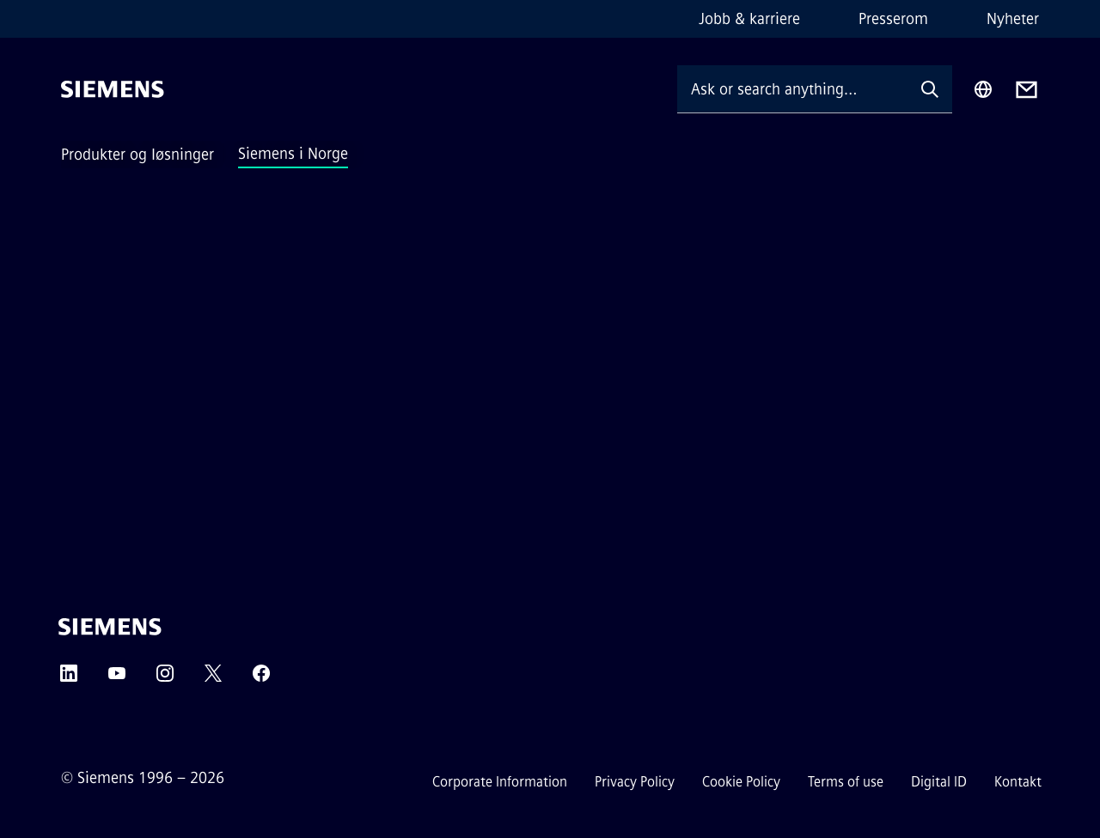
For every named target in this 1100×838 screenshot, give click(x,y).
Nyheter (1013, 18)
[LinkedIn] (68, 678)
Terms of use (845, 782)
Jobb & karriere (749, 18)
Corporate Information (499, 782)
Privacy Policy (635, 782)
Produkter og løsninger (137, 154)
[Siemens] (112, 89)
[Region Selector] (983, 89)
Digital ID (939, 782)
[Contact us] (1026, 89)
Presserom (893, 18)
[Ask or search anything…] (792, 88)
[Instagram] (165, 678)
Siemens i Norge (293, 153)
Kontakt (1018, 782)
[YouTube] (117, 678)
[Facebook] (261, 678)
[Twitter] (213, 678)
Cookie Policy (741, 782)
